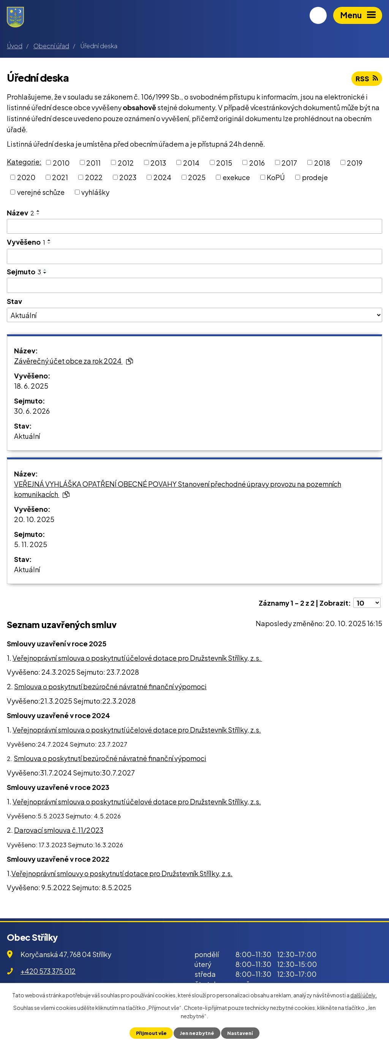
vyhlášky (95, 192)
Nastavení (240, 1033)
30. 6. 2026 (32, 411)
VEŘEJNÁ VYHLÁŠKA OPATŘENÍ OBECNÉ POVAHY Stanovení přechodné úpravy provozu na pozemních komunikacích (177, 488)
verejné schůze (41, 192)
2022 (94, 177)
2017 (289, 162)
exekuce (236, 177)
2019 (354, 162)
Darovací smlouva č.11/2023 (58, 830)
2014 (191, 162)
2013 (158, 162)
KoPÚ (276, 177)
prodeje (315, 177)
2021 (60, 177)
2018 (322, 162)
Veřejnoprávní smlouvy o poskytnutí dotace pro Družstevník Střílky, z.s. (121, 873)
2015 (224, 162)
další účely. (363, 995)
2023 (127, 177)
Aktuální (27, 436)
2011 (93, 162)
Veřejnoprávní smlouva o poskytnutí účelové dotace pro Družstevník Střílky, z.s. (137, 658)
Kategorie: (24, 161)
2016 (257, 162)
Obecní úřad (51, 46)
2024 (162, 177)
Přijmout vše (151, 1033)
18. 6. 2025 (31, 385)
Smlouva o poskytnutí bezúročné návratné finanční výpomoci (110, 686)
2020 (26, 177)
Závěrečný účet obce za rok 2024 (73, 360)
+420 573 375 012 (48, 971)
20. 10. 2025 (34, 519)
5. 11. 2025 (30, 544)
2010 (61, 162)
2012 (126, 162)
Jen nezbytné (197, 1033)
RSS (367, 78)
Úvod (14, 46)
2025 (197, 177)
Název (20, 212)
